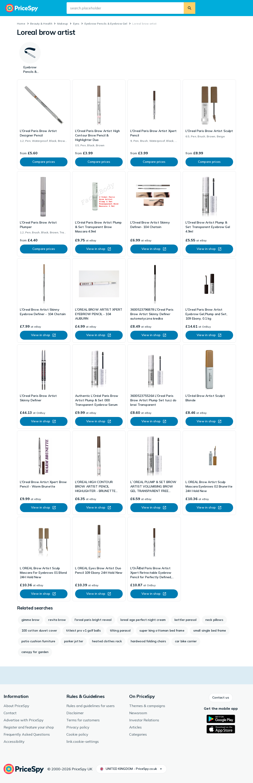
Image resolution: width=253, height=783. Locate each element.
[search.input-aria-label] (125, 8)
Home (21, 23)
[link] (43, 124)
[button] (220, 697)
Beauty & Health (41, 23)
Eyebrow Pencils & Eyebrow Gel (105, 23)
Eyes (76, 23)
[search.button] (189, 8)
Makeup (62, 23)
